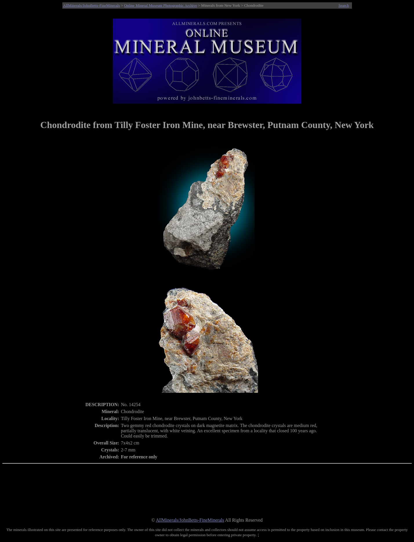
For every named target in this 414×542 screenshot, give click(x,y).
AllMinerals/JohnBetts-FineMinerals (91, 5)
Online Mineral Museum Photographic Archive (160, 5)
